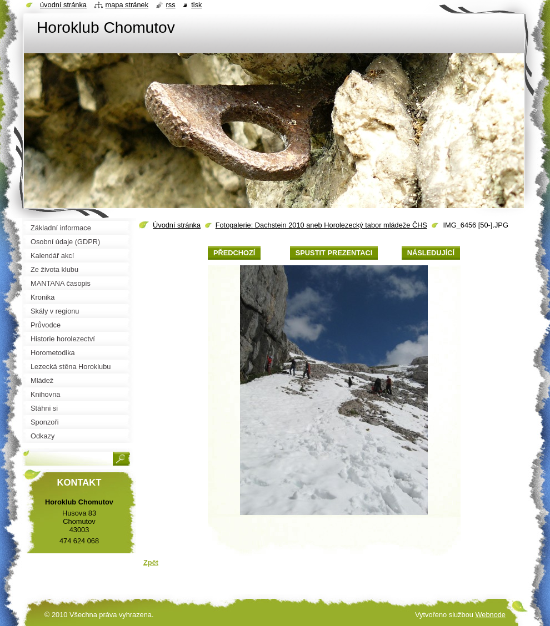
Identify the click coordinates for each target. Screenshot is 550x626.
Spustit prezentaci (334, 253)
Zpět (150, 562)
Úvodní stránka (177, 225)
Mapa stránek (127, 5)
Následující (430, 253)
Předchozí (234, 253)
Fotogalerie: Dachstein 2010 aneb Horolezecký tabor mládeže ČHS (321, 225)
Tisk (196, 5)
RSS (171, 5)
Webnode (490, 614)
